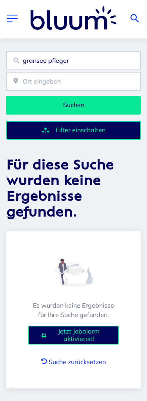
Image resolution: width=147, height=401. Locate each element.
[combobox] (73, 60)
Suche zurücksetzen (73, 362)
